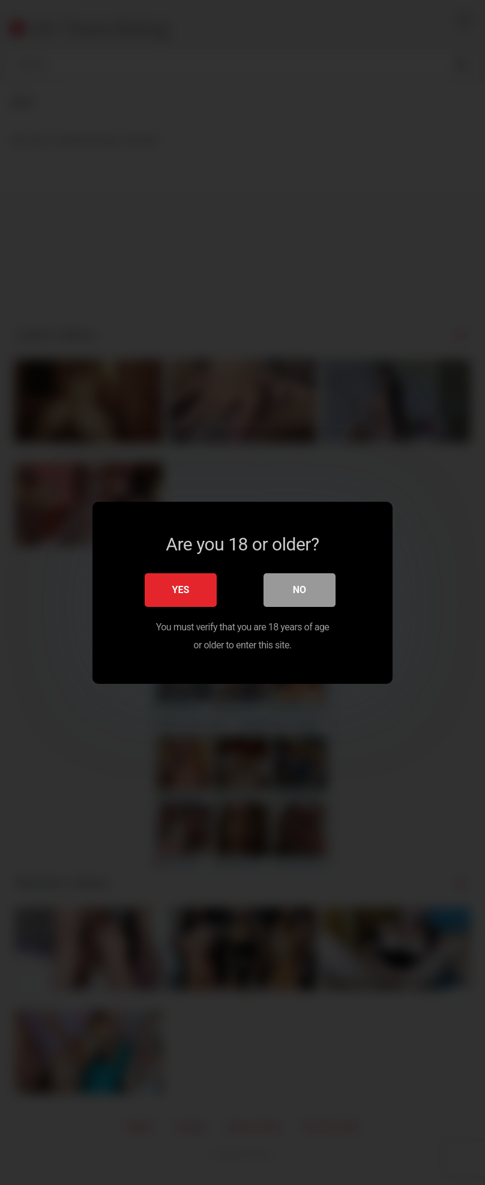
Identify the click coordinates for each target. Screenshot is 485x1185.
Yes (181, 589)
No (299, 589)
